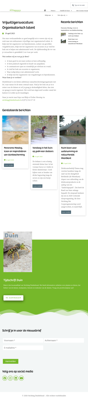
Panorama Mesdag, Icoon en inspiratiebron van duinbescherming (15, 151)
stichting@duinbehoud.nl (11, 100)
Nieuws (53, 10)
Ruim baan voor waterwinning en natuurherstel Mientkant (75, 41)
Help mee (49, 15)
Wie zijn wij (62, 15)
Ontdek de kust (66, 11)
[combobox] (79, 5)
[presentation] (20, 354)
